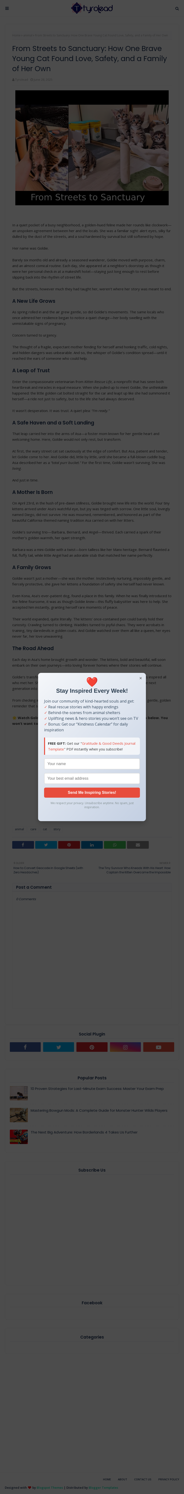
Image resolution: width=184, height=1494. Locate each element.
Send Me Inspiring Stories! (92, 792)
